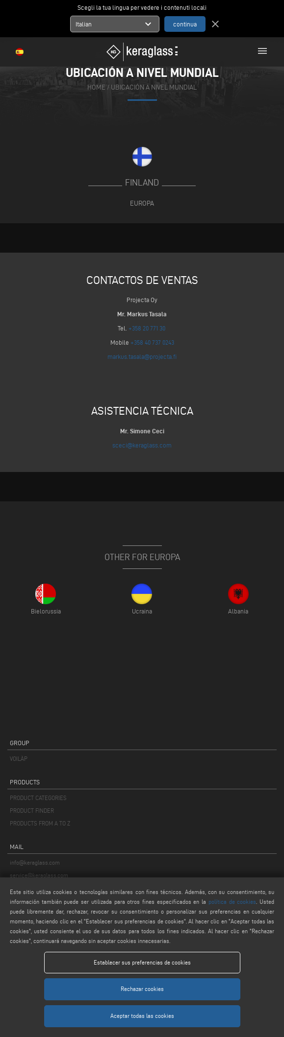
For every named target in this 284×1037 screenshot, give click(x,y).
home (96, 87)
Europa (142, 203)
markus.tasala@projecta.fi (142, 356)
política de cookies (232, 901)
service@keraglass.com (39, 875)
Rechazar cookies (142, 989)
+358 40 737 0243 (152, 342)
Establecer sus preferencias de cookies (142, 962)
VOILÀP (18, 758)
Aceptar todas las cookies (142, 1016)
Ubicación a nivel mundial (154, 87)
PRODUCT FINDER (32, 810)
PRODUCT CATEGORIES (38, 798)
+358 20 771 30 (147, 328)
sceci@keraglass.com (142, 445)
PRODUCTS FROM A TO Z (40, 823)
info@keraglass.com (35, 862)
